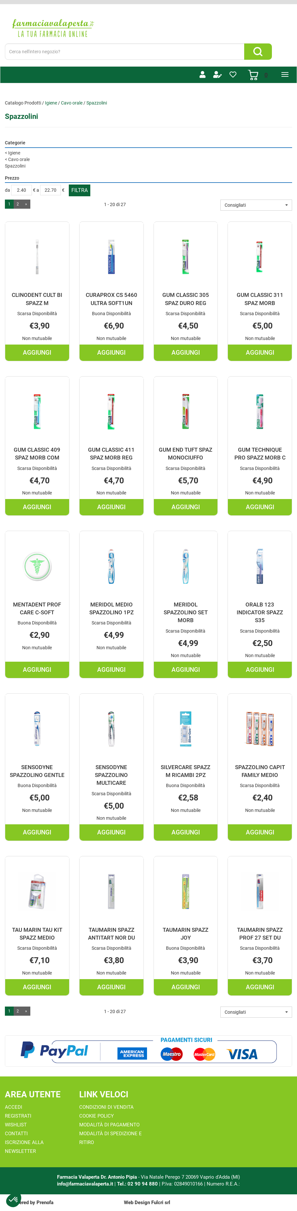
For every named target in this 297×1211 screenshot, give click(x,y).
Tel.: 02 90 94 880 (138, 1184)
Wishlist (16, 1125)
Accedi (13, 1107)
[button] (256, 205)
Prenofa (45, 1202)
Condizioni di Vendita (106, 1107)
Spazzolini (15, 166)
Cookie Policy (96, 1116)
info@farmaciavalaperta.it (85, 1184)
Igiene (51, 102)
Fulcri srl (160, 1202)
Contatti (16, 1134)
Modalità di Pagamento (109, 1125)
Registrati (18, 1116)
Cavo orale (71, 102)
